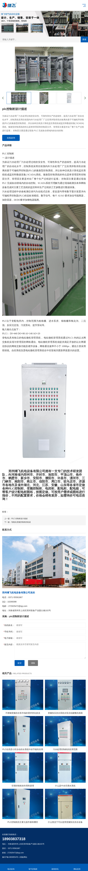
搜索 (84, 39)
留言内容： (9, 644)
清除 (33, 663)
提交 (20, 663)
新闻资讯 (55, 867)
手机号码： (9, 631)
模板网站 (23, 857)
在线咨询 (11, 138)
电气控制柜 (33, 867)
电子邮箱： (9, 638)
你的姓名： (9, 625)
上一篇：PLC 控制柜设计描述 (16, 519)
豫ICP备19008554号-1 (11, 857)
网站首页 (77, 867)
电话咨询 (11, 867)
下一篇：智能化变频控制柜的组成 (17, 522)
